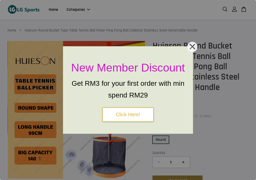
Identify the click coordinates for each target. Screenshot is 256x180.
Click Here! (128, 114)
